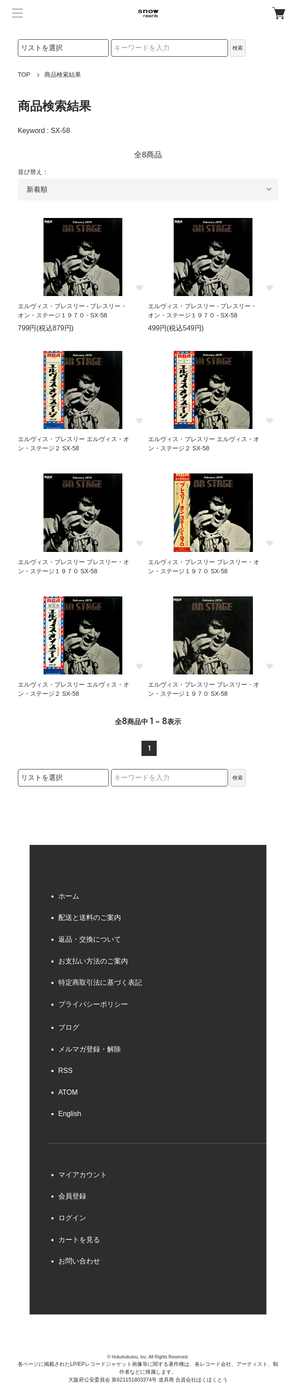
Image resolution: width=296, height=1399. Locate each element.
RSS (65, 1070)
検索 (237, 48)
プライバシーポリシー (93, 1004)
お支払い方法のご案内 (93, 961)
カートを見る (79, 1239)
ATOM (68, 1092)
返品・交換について (89, 939)
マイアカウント (82, 1174)
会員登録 (72, 1196)
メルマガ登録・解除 (89, 1049)
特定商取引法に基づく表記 (100, 982)
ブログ (68, 1027)
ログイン (72, 1218)
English (69, 1113)
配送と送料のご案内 (89, 917)
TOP (24, 74)
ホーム (68, 896)
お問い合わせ (79, 1261)
